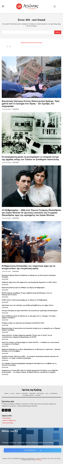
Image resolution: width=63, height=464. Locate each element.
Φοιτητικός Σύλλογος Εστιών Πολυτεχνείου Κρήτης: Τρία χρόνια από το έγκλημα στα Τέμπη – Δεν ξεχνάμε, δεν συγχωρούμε (30, 103)
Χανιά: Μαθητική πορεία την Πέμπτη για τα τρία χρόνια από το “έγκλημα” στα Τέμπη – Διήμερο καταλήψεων (29, 316)
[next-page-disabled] (10, 46)
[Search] (57, 32)
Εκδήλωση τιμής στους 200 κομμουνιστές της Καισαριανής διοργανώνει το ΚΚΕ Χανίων (29, 282)
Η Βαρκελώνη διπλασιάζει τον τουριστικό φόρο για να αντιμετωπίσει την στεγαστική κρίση (28, 267)
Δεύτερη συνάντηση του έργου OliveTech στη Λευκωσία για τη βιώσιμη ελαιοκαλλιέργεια (30, 310)
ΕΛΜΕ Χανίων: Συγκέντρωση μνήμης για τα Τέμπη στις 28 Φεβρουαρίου (24, 300)
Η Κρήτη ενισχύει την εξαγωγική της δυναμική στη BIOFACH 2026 (23, 323)
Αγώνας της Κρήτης (6, 109)
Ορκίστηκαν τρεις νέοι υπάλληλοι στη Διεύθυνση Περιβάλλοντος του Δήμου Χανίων (27, 305)
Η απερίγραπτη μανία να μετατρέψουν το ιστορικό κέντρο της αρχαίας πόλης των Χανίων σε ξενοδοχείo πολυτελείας (30, 158)
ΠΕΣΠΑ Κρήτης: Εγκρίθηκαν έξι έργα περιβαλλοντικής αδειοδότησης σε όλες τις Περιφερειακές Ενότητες (27, 293)
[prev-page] (7, 46)
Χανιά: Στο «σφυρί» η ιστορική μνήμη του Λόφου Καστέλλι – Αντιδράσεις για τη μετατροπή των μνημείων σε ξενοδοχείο (30, 343)
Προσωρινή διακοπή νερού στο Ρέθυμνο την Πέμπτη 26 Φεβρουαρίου (23, 287)
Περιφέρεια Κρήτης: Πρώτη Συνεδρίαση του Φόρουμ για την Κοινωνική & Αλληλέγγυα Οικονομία (29, 276)
